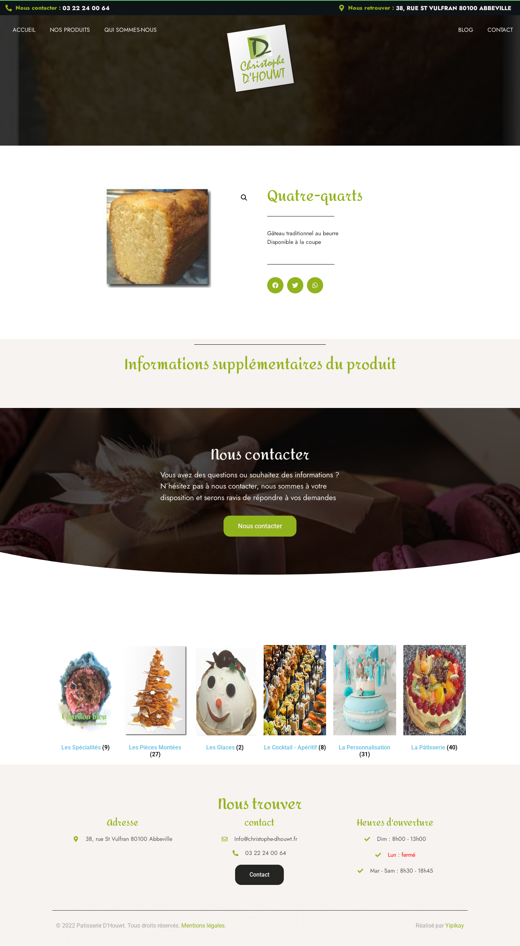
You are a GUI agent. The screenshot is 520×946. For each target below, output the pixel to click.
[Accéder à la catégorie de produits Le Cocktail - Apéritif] (295, 699)
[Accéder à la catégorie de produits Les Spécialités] (85, 699)
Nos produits (70, 30)
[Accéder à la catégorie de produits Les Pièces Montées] (155, 703)
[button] (244, 197)
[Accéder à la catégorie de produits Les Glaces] (225, 699)
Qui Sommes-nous (130, 30)
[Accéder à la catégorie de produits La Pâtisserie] (434, 699)
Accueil (24, 30)
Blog (465, 30)
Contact (500, 30)
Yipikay (454, 925)
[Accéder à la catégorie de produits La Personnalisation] (364, 703)
